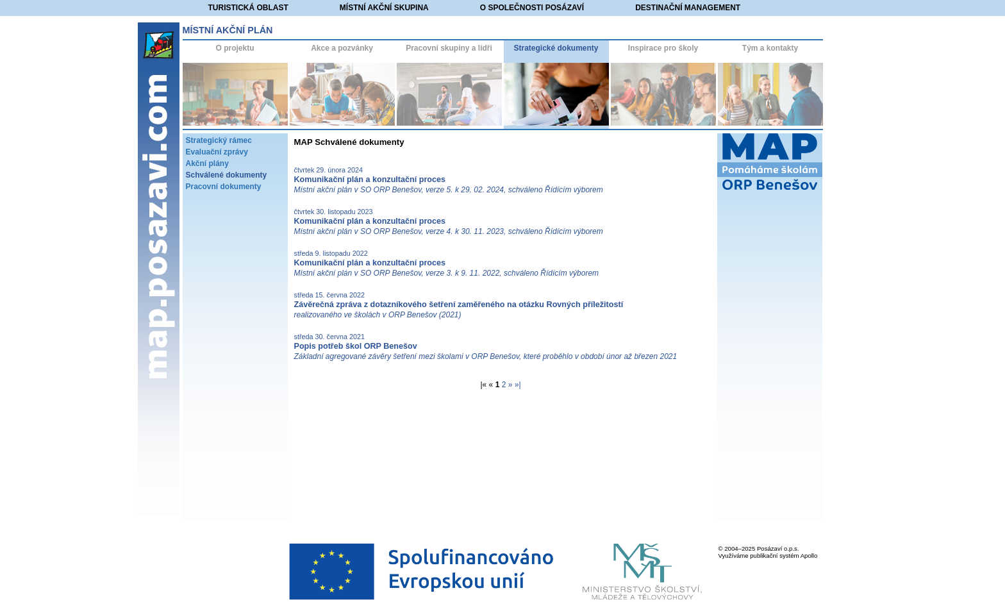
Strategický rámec (219, 140)
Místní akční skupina (384, 7)
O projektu (234, 48)
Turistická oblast (248, 7)
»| (518, 384)
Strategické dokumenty (555, 48)
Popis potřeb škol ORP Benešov (355, 346)
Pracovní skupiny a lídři (449, 48)
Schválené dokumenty (226, 175)
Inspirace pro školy (663, 48)
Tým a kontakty (770, 48)
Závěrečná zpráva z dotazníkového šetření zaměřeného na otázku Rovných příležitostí (459, 304)
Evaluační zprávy (217, 151)
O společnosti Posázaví (532, 7)
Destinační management (687, 7)
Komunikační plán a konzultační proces (370, 179)
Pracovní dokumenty (224, 186)
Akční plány (207, 163)
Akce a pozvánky (342, 48)
